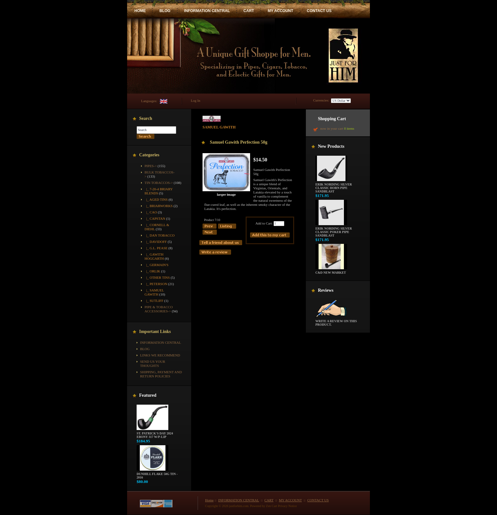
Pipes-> (151, 166)
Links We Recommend (160, 355)
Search (145, 118)
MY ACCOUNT (280, 11)
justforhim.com (238, 506)
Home (209, 500)
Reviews (325, 290)
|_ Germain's (156, 265)
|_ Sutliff (154, 301)
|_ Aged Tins (156, 199)
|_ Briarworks (159, 206)
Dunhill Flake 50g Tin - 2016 (157, 474)
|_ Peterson (156, 284)
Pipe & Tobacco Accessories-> (159, 309)
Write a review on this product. (336, 321)
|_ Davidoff (156, 242)
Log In (195, 100)
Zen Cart (271, 506)
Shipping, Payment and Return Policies (161, 374)
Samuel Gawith (219, 125)
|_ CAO (151, 212)
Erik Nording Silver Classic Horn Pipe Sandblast (333, 186)
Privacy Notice (287, 506)
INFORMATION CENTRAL (207, 11)
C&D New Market (331, 271)
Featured (147, 395)
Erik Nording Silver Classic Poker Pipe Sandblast (333, 230)
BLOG (165, 11)
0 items (349, 128)
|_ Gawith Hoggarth (154, 256)
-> (159, 183)
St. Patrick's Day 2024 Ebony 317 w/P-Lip (155, 434)
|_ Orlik (152, 271)
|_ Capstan (155, 218)
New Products (331, 146)
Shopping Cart (332, 118)
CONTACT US (319, 11)
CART (248, 11)
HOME (140, 11)
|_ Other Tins (157, 277)
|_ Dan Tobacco (160, 235)
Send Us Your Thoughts (152, 364)
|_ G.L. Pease (156, 248)
